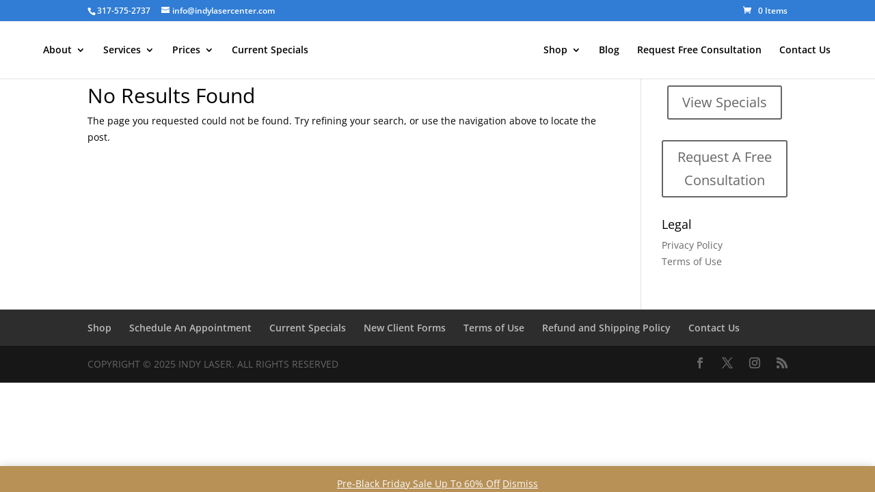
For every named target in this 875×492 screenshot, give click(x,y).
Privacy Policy (692, 244)
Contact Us (805, 50)
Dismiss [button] (520, 483)
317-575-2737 (123, 10)
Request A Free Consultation (724, 168)
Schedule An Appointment (190, 327)
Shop (555, 50)
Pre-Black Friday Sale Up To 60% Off (418, 483)
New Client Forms (405, 327)
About (57, 50)
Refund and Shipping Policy (606, 327)
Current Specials (270, 50)
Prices (186, 50)
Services (122, 50)
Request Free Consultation (699, 50)
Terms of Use (692, 261)
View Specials (724, 102)
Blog (609, 50)
